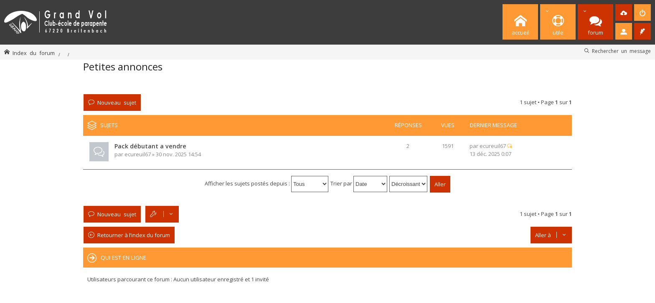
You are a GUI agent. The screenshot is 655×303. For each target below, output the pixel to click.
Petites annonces (122, 66)
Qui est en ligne (123, 257)
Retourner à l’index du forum (133, 235)
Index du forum (34, 52)
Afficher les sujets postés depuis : (266, 183)
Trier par (358, 183)
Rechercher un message (621, 50)
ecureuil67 (137, 154)
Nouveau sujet (116, 102)
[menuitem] (623, 12)
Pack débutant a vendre (150, 146)
